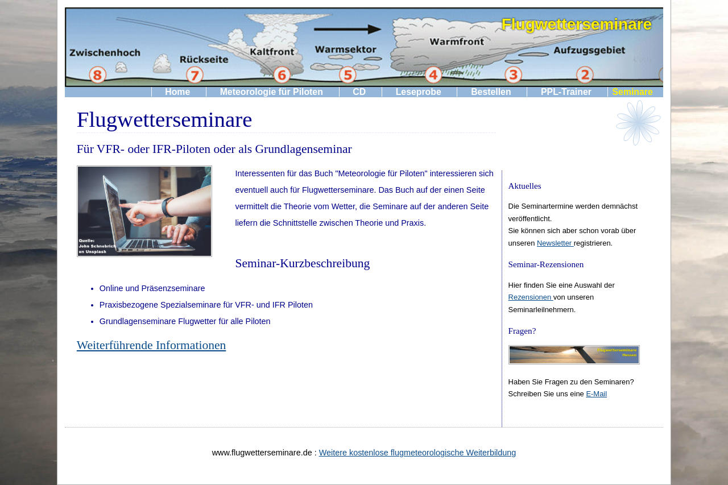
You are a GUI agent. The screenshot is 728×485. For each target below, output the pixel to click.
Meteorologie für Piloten (271, 92)
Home (177, 92)
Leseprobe (418, 92)
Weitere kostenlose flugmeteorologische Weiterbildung (417, 452)
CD (359, 92)
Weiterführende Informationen (151, 345)
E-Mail (596, 393)
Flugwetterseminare (577, 24)
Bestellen (491, 92)
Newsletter (555, 243)
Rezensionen (530, 297)
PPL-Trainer (566, 92)
